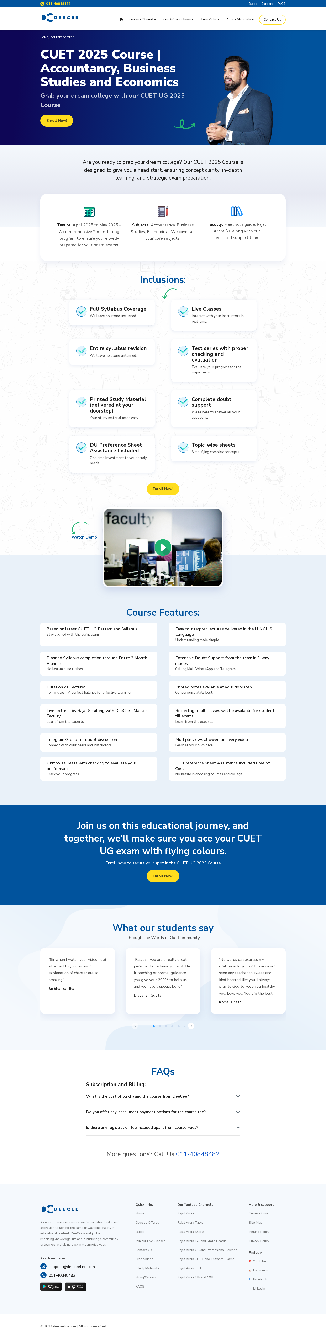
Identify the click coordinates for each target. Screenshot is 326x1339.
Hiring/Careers (146, 1277)
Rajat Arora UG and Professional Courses (207, 1250)
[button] (135, 1026)
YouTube (259, 1261)
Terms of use (258, 1213)
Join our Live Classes (150, 1241)
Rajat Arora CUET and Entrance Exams (205, 1259)
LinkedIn (259, 1288)
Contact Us (144, 1250)
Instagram (260, 1270)
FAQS (281, 4)
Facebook (260, 1279)
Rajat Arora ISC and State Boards (201, 1241)
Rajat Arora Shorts (191, 1231)
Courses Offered (147, 1222)
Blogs (253, 4)
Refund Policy (259, 1231)
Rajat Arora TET (189, 1268)
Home (44, 37)
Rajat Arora (185, 1213)
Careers (267, 4)
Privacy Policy (259, 1241)
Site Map (255, 1222)
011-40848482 (58, 3)
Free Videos (144, 1259)
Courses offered (62, 37)
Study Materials (147, 1268)
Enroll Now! (57, 120)
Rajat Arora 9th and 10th (195, 1277)
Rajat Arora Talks (190, 1222)
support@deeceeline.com (72, 1266)
